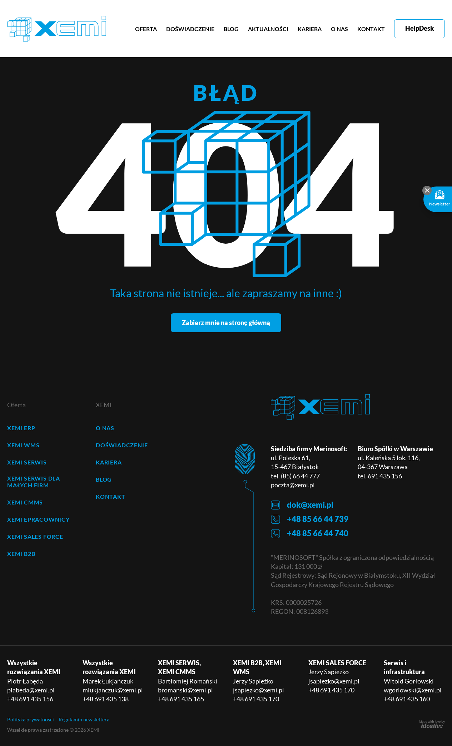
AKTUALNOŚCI (268, 28)
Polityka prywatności (30, 719)
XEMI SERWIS (27, 462)
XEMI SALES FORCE (35, 536)
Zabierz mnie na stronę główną (226, 323)
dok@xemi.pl (302, 505)
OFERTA (146, 28)
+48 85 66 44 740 (309, 533)
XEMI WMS (23, 445)
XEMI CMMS (25, 502)
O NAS (339, 28)
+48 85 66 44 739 (309, 519)
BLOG (231, 28)
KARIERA (310, 28)
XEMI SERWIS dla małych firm (33, 481)
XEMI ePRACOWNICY (38, 519)
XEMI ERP (21, 427)
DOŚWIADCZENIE (190, 28)
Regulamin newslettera (84, 719)
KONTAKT (371, 28)
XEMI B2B (21, 553)
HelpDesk (419, 28)
